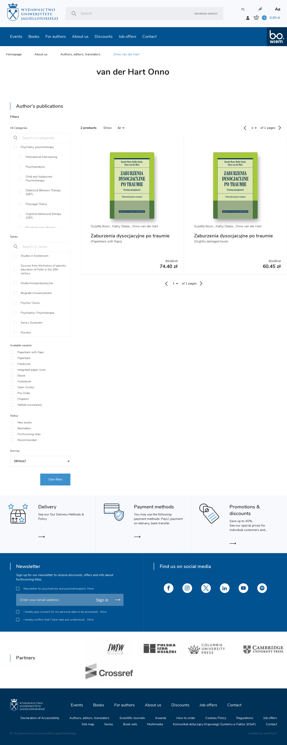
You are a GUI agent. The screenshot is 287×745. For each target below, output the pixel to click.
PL (243, 9)
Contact (149, 36)
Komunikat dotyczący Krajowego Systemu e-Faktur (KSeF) (214, 724)
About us (80, 36)
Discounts (104, 36)
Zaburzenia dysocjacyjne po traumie (130, 236)
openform (270, 733)
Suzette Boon (100, 226)
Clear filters (55, 479)
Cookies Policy (215, 718)
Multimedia (155, 724)
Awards (160, 718)
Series (108, 724)
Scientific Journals (132, 718)
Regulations (244, 718)
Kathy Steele (121, 226)
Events (16, 36)
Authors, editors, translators (80, 54)
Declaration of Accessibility (40, 718)
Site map (88, 724)
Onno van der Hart (126, 54)
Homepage (14, 54)
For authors (55, 36)
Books (33, 36)
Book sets (130, 724)
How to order (185, 718)
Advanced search (205, 13)
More (90, 589)
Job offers (127, 36)
